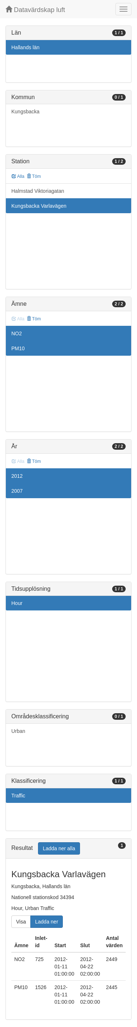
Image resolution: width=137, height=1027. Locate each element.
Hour (16, 603)
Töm (34, 176)
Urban (18, 731)
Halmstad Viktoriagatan (37, 191)
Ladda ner (46, 922)
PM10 (18, 348)
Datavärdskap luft (35, 9)
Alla (18, 176)
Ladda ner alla (59, 848)
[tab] (68, 849)
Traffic (18, 795)
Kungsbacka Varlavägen (38, 206)
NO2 (16, 333)
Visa (21, 922)
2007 (17, 491)
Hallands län (25, 47)
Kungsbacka (25, 111)
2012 (17, 476)
